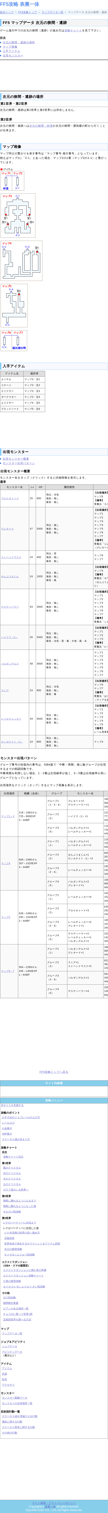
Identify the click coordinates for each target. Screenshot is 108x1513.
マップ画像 (10, 46)
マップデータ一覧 (52, 12)
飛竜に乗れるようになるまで (19, 1200)
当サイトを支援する (12, 1105)
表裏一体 (50, 1506)
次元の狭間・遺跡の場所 (19, 42)
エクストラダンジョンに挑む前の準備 (24, 1270)
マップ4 (5, 863)
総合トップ (7, 12)
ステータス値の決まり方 (16, 1139)
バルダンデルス (10, 663)
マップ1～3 (7, 816)
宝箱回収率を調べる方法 (17, 1319)
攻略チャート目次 (13, 1156)
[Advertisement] (54, 75)
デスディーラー (10, 606)
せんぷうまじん (10, 576)
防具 (4, 1379)
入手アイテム (11, 51)
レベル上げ (8, 1122)
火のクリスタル (12, 1178)
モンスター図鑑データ (14, 1397)
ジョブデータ (9, 1346)
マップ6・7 (7, 971)
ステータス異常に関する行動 (18, 1427)
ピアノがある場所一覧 (16, 1308)
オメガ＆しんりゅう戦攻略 (19, 1254)
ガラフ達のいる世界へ (16, 1189)
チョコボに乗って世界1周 (17, 1314)
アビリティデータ (12, 1351)
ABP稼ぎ (7, 1133)
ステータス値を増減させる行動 (19, 1416)
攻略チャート (73, 30)
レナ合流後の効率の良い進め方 (22, 1232)
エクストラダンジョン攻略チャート (23, 1275)
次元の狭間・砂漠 (41, 125)
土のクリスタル (12, 1184)
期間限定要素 (10, 1303)
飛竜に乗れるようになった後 (19, 1206)
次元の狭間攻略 (13, 1249)
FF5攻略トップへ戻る (54, 1071)
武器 (4, 1373)
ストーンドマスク (11, 557)
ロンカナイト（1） (12, 741)
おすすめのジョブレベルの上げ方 (21, 1117)
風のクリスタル (12, 1167)
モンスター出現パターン (19, 463)
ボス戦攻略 (9, 1297)
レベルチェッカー (11, 718)
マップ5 (5, 917)
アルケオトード (10, 498)
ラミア (5, 690)
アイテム (7, 1368)
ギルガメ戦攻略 (12, 1211)
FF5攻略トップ (27, 12)
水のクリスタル (12, 1173)
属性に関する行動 (12, 1421)
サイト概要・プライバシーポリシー (54, 1503)
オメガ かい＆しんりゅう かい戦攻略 (24, 1286)
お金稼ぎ (7, 1128)
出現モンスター (13, 55)
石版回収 (9, 1238)
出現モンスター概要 (16, 458)
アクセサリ (8, 1384)
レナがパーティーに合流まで (19, 1222)
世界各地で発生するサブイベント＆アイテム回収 (32, 1243)
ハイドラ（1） (9, 637)
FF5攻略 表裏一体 (19, 4)
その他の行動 (9, 1432)
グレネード (7, 528)
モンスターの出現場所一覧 (17, 1403)
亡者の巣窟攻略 (12, 1281)
